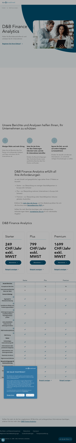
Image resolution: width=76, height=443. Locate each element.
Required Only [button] (20, 395)
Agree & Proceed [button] (30, 395)
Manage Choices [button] (10, 395)
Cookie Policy (25, 391)
